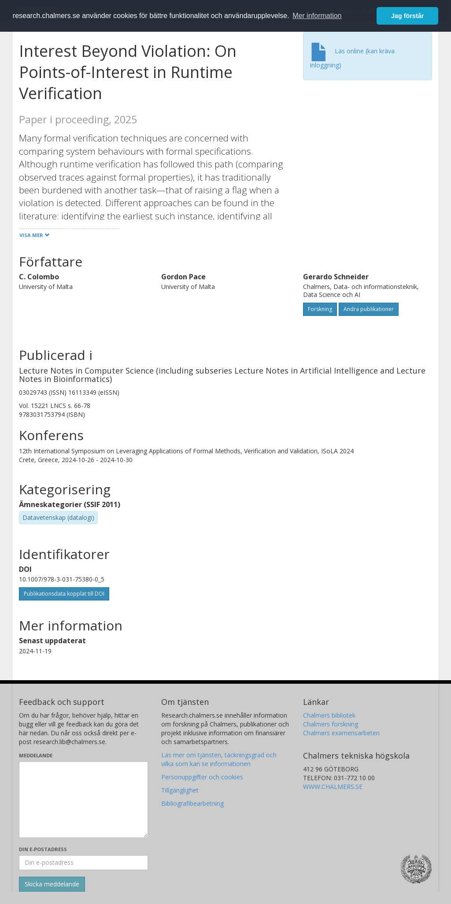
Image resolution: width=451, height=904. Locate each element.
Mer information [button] (316, 15)
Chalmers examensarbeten (341, 733)
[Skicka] (52, 884)
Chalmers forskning (330, 724)
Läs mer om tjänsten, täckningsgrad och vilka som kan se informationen (219, 759)
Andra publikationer (369, 309)
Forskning (320, 309)
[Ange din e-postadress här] (83, 862)
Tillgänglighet (180, 790)
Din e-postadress (43, 849)
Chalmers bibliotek (329, 715)
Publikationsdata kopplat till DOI (64, 593)
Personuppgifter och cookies (202, 777)
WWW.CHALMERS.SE (332, 786)
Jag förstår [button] (407, 15)
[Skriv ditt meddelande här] (83, 799)
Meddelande (35, 755)
